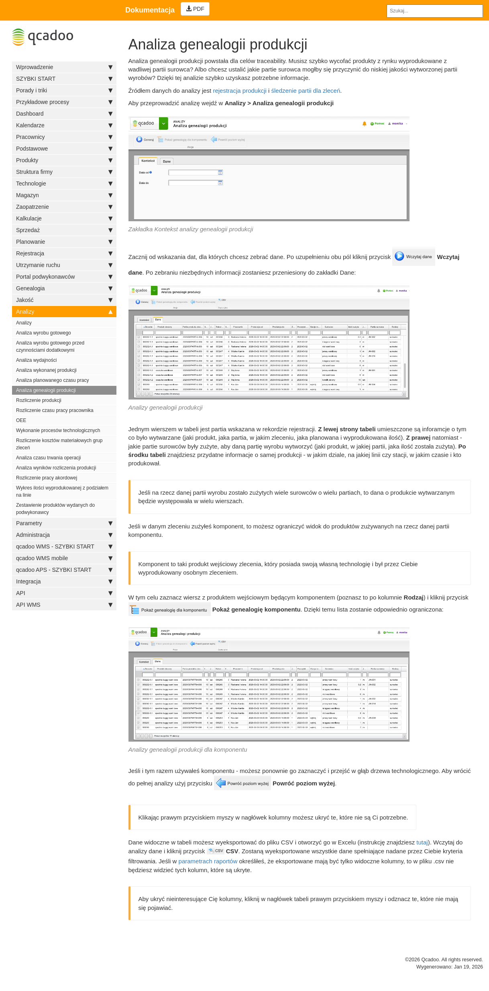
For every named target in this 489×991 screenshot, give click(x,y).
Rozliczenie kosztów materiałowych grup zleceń (59, 444)
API (64, 593)
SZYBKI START (64, 79)
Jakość (64, 300)
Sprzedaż (64, 230)
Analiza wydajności (36, 360)
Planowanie (64, 242)
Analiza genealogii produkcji (46, 390)
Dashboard (64, 114)
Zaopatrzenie (64, 207)
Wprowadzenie (64, 67)
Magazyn (64, 195)
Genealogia (64, 288)
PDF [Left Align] (195, 9)
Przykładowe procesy (64, 102)
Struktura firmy (64, 172)
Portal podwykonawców (64, 277)
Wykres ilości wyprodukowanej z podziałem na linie (62, 491)
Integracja (64, 581)
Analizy (64, 312)
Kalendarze (64, 125)
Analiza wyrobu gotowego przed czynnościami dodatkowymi (50, 346)
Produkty (64, 160)
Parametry (64, 523)
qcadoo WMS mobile (64, 558)
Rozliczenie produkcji (38, 400)
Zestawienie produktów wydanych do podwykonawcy (55, 508)
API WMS (64, 605)
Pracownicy (64, 137)
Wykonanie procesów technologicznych (58, 430)
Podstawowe (64, 149)
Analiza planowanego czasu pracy (52, 380)
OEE (21, 420)
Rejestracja (64, 253)
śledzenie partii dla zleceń (305, 90)
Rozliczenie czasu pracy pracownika (55, 410)
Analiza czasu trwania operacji (48, 458)
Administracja (64, 535)
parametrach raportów (208, 861)
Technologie (64, 183)
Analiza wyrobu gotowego (43, 333)
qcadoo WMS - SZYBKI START (64, 546)
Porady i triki (64, 90)
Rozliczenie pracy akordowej (46, 478)
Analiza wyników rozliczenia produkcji (56, 468)
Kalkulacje (64, 218)
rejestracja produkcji (239, 90)
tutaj (422, 842)
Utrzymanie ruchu (64, 265)
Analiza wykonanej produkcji (46, 370)
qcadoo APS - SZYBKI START (64, 570)
